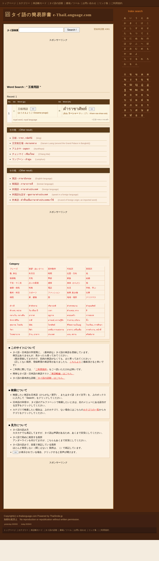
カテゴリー (24, 3)
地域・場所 (34, 308)
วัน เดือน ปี (54, 321)
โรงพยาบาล (54, 350)
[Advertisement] (58, 63)
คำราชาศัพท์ (75, 108)
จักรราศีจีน (74, 331)
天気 (71, 278)
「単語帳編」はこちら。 (61, 394)
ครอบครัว (34, 331)
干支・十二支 (75, 283)
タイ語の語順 (56, 3)
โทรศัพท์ (53, 341)
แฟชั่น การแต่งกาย (77, 346)
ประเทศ (13, 355)
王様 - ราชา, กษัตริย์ (22, 138)
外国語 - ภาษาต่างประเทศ (25, 189)
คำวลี (12, 316)
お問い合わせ (89, 3)
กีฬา (51, 346)
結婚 (51, 283)
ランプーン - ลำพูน (21, 159)
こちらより (75, 383)
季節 (12, 283)
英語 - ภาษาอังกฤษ (21, 178)
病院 (51, 303)
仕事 (32, 303)
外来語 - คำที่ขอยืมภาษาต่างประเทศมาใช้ (33, 200)
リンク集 (103, 3)
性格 (32, 293)
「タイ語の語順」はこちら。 (50, 399)
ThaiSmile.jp (56, 537)
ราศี (11, 336)
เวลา (71, 321)
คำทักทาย (34, 316)
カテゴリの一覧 (91, 430)
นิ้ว (70, 336)
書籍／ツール (73, 3)
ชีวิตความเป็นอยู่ (76, 341)
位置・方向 (15, 278)
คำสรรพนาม (74, 316)
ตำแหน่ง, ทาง (16, 326)
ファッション (75, 298)
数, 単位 (33, 274)
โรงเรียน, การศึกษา (18, 346)
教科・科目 (34, 298)
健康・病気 (15, 293)
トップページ (9, 3)
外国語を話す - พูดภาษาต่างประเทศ (30, 194)
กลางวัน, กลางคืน (57, 326)
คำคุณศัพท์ (14, 321)
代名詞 (72, 269)
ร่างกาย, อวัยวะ (56, 336)
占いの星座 (15, 288)
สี (30, 326)
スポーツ (53, 298)
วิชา (31, 346)
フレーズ (14, 269)
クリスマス (54, 308)
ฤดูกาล (13, 331)
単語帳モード (40, 3)
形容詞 (13, 274)
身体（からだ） (56, 288)
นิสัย (31, 341)
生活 (71, 293)
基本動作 (53, 269)
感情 (32, 288)
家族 (32, 283)
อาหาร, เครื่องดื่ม (17, 350)
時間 (71, 274)
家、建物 (73, 303)
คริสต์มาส (53, 355)
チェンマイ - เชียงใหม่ (23, 154)
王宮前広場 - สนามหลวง (24, 143)
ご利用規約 (116, 3)
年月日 (52, 274)
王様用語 (23, 109)
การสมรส (53, 331)
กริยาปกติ (53, 316)
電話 (51, 293)
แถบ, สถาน (34, 355)
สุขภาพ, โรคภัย (16, 341)
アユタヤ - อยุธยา (21, 148)
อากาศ (72, 326)
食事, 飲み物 (15, 303)
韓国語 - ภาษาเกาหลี (22, 184)
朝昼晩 (52, 278)
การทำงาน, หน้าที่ (37, 350)
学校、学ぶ (15, 298)
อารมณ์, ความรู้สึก (38, 336)
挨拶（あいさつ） (37, 269)
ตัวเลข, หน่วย (35, 321)
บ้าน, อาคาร (74, 350)
